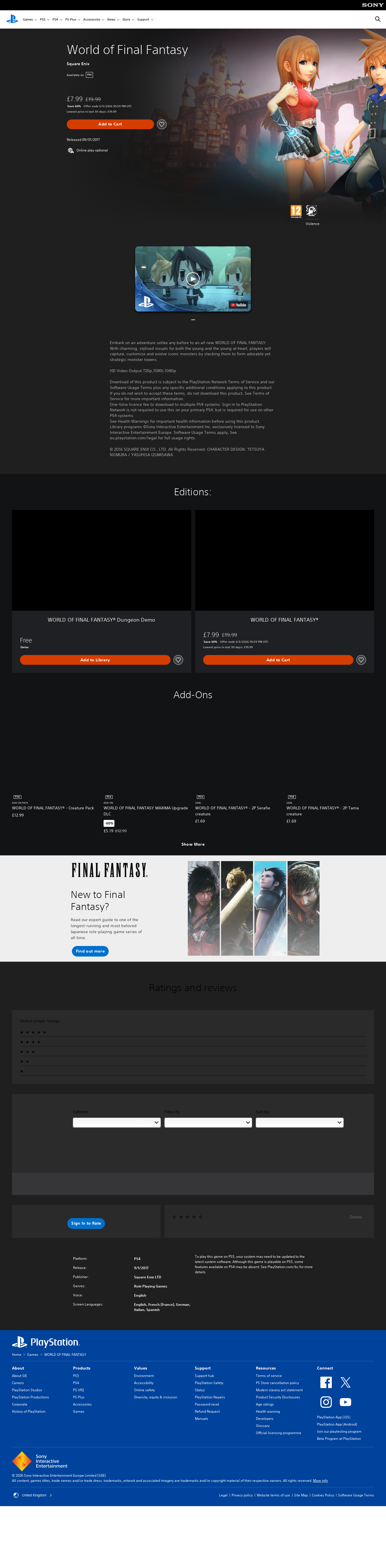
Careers (18, 1382)
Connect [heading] (325, 1368)
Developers (265, 1418)
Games (28, 19)
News (111, 19)
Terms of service (269, 1375)
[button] (193, 279)
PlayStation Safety (209, 1382)
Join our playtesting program (339, 1431)
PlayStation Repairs (210, 1397)
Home (16, 1354)
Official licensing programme (278, 1432)
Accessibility (143, 1382)
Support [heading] (203, 1368)
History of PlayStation (28, 1411)
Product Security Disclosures (278, 1397)
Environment (144, 1375)
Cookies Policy (323, 1495)
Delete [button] (356, 1216)
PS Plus (70, 19)
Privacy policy (242, 1495)
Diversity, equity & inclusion (155, 1397)
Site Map (301, 1495)
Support (143, 19)
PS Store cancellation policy (277, 1382)
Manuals (201, 1418)
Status (200, 1390)
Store (126, 19)
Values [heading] (140, 1368)
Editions (80, 1111)
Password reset (207, 1404)
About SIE (19, 1375)
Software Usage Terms (356, 1495)
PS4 (55, 19)
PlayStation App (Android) (337, 1424)
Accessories (91, 19)
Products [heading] (81, 1368)
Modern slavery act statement (279, 1390)
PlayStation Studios (27, 1390)
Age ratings (265, 1404)
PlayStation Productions (30, 1397)
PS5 (42, 19)
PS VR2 (78, 1390)
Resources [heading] (266, 1368)
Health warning (268, 1411)
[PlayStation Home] (12, 19)
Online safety (144, 1390)
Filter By (172, 1111)
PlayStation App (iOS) (333, 1417)
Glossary (263, 1425)
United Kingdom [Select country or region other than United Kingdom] (32, 1495)
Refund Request (207, 1411)
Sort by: (263, 1111)
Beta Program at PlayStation (339, 1438)
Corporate (19, 1404)
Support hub (204, 1375)
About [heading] (18, 1368)
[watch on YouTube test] (238, 305)
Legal (223, 1495)
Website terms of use (273, 1495)
